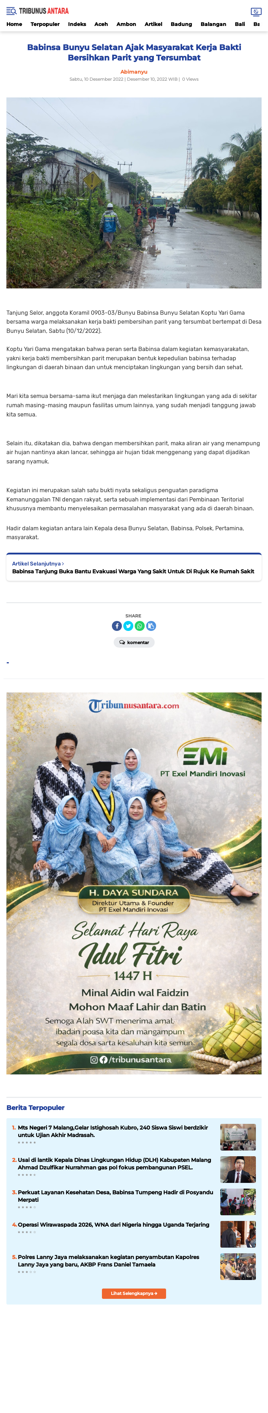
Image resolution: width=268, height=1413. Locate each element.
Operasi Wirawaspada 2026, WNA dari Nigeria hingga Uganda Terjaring (113, 1224)
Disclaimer (105, 1378)
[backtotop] (134, 1329)
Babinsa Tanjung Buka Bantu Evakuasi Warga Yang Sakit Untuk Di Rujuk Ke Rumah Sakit (133, 571)
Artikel (153, 24)
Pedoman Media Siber (190, 1378)
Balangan (213, 24)
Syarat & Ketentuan (142, 1378)
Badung (181, 24)
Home (14, 24)
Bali (240, 24)
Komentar (134, 642)
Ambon (126, 24)
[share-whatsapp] (140, 626)
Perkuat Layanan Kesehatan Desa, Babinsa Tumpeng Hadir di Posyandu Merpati (115, 1196)
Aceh (101, 24)
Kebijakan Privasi (72, 1378)
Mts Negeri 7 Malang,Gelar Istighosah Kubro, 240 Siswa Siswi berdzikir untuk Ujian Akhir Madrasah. (113, 1131)
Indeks (77, 24)
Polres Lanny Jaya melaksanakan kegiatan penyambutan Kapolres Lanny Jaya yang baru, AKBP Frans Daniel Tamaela (108, 1261)
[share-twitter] (128, 626)
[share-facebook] (117, 626)
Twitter (150, 1365)
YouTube (164, 1365)
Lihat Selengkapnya (134, 1293)
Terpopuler (45, 24)
